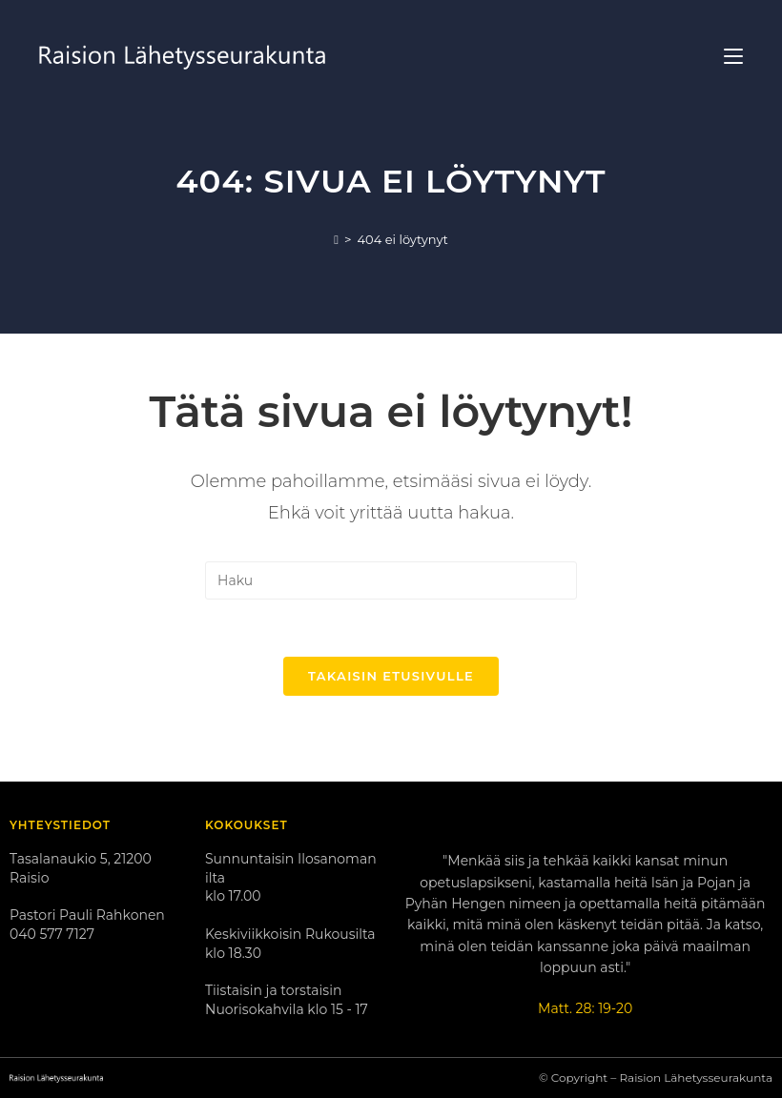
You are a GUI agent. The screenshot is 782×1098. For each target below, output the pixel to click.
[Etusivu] (336, 239)
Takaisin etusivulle (391, 675)
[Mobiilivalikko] (733, 57)
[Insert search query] (391, 580)
